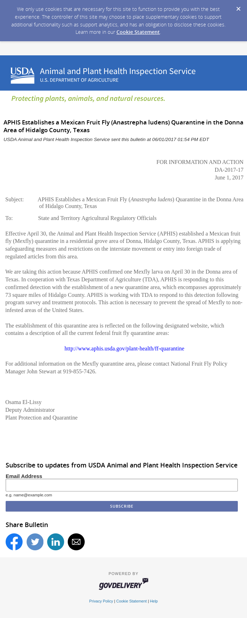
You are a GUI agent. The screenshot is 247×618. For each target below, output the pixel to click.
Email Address (24, 476)
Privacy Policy (101, 601)
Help (154, 601)
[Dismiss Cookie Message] (238, 6)
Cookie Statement (138, 32)
